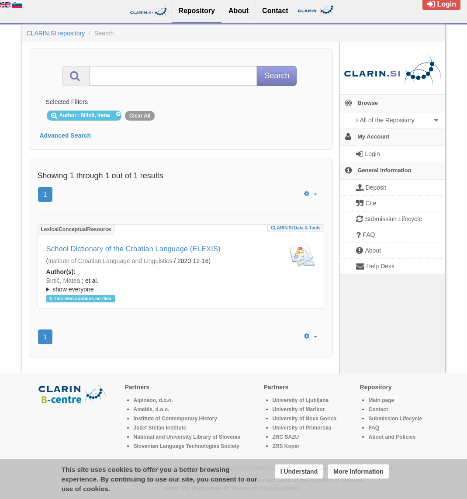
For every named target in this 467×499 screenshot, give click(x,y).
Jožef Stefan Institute (160, 428)
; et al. (180, 285)
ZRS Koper (286, 446)
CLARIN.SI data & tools (295, 227)
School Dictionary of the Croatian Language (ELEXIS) (133, 249)
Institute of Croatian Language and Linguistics (110, 260)
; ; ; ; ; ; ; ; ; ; (180, 285)
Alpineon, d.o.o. (153, 400)
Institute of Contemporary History (175, 419)
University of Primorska (302, 428)
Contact (378, 409)
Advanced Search (65, 135)
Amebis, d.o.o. (152, 409)
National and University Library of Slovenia (187, 437)
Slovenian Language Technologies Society (187, 446)
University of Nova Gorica (305, 419)
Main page (381, 400)
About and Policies (392, 437)
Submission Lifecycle (395, 419)
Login (441, 4)
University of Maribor (299, 409)
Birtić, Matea (63, 280)
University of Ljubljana (301, 400)
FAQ (374, 428)
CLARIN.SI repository (56, 33)
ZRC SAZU (286, 437)
